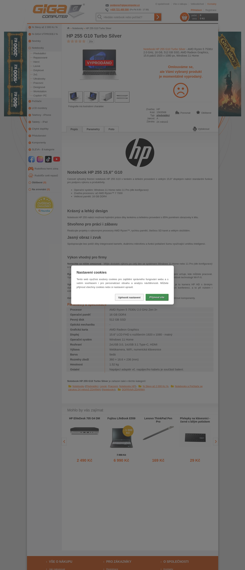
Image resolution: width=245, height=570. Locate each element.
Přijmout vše (156, 297)
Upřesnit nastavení (129, 297)
